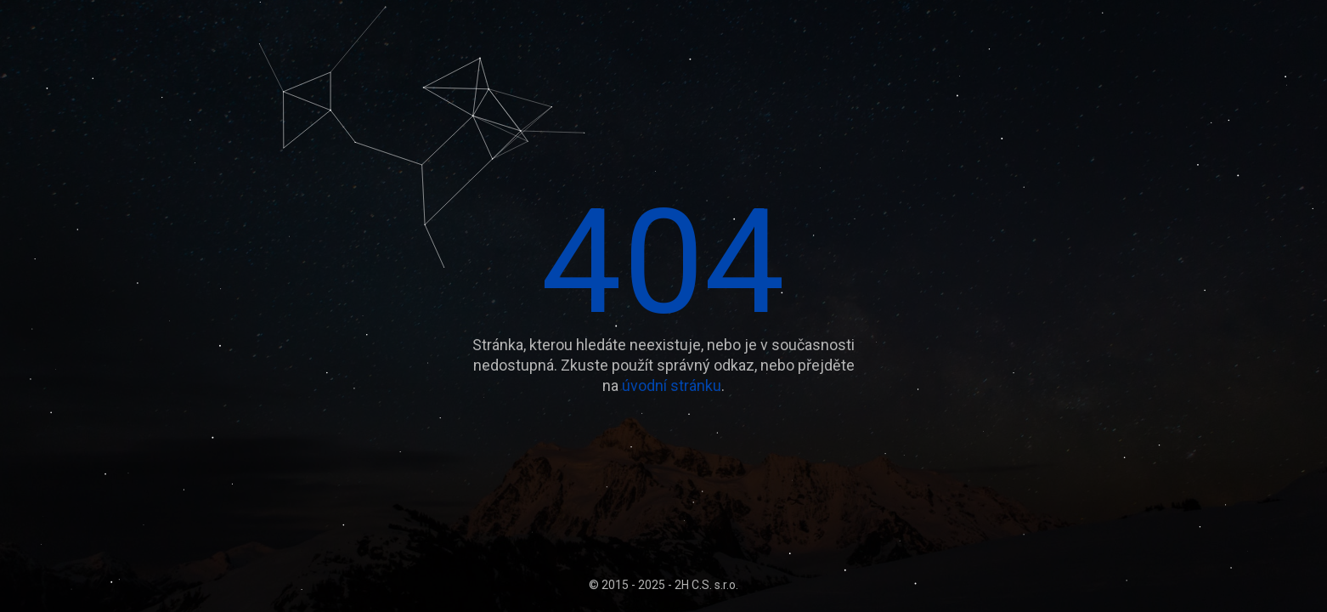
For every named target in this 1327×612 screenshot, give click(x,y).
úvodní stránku (671, 385)
